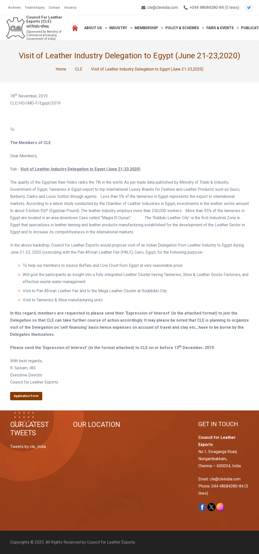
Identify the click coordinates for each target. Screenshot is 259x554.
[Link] (15, 28)
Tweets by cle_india (28, 446)
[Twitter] (249, 8)
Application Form (26, 396)
